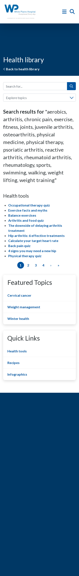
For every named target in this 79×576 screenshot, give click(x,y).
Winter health (18, 319)
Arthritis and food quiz (26, 220)
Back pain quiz (19, 246)
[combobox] (39, 98)
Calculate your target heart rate (33, 241)
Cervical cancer (19, 295)
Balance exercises (22, 215)
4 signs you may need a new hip (32, 251)
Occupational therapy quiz (29, 205)
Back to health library (21, 69)
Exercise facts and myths (27, 210)
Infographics (17, 374)
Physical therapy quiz (25, 256)
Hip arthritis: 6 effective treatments (36, 236)
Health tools (17, 351)
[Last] (58, 265)
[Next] (51, 265)
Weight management (23, 307)
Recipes (13, 363)
